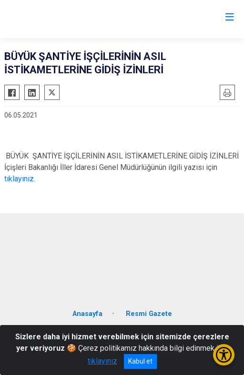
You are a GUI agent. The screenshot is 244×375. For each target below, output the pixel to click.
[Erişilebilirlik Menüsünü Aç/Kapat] (223, 354)
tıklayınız (102, 360)
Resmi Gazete (149, 314)
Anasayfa (87, 314)
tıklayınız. (19, 178)
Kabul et (140, 361)
